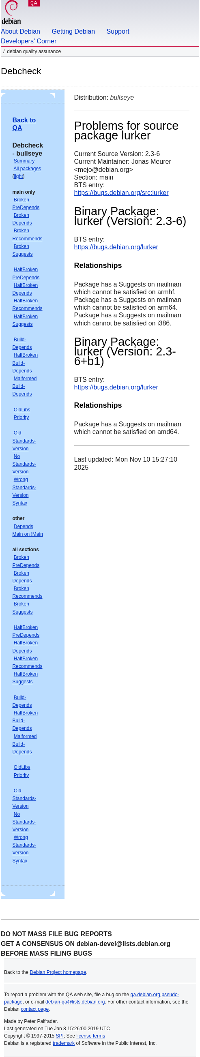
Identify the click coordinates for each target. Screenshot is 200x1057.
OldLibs (22, 410)
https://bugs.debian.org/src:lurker (121, 192)
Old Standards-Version (24, 440)
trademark (64, 1043)
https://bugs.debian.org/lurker (116, 247)
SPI (60, 1036)
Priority (21, 417)
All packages (27, 168)
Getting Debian (73, 31)
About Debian (20, 31)
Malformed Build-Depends (24, 386)
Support (118, 31)
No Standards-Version (24, 464)
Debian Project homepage (58, 972)
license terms (90, 1036)
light (18, 176)
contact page (35, 1009)
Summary (24, 161)
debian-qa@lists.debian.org (75, 1002)
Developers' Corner (28, 41)
